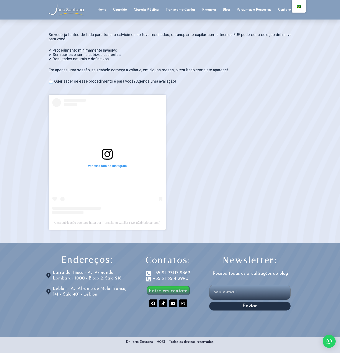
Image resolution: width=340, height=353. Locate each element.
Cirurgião (120, 9)
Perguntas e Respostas (254, 9)
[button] (329, 341)
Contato (284, 9)
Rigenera (209, 9)
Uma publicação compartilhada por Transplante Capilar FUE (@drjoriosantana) (107, 222)
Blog (226, 9)
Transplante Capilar (180, 9)
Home (101, 9)
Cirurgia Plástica (146, 9)
